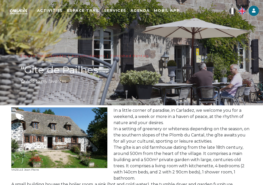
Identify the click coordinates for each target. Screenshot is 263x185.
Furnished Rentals (129, 56)
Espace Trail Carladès (43, 56)
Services (130, 13)
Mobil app (182, 13)
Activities (65, 13)
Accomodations (88, 56)
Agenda (155, 13)
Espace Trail (98, 13)
